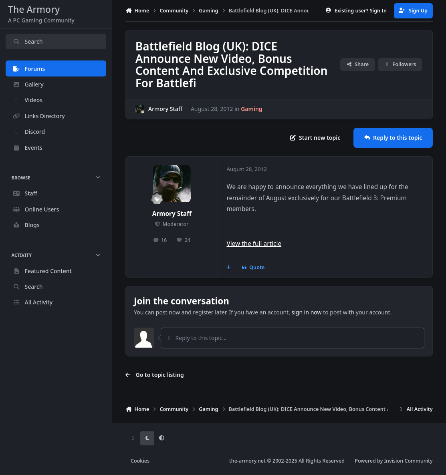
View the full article (253, 244)
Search (27, 41)
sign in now (307, 312)
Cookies (140, 460)
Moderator (175, 224)
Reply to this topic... (197, 338)
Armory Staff (165, 109)
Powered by (393, 460)
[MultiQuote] (228, 267)
